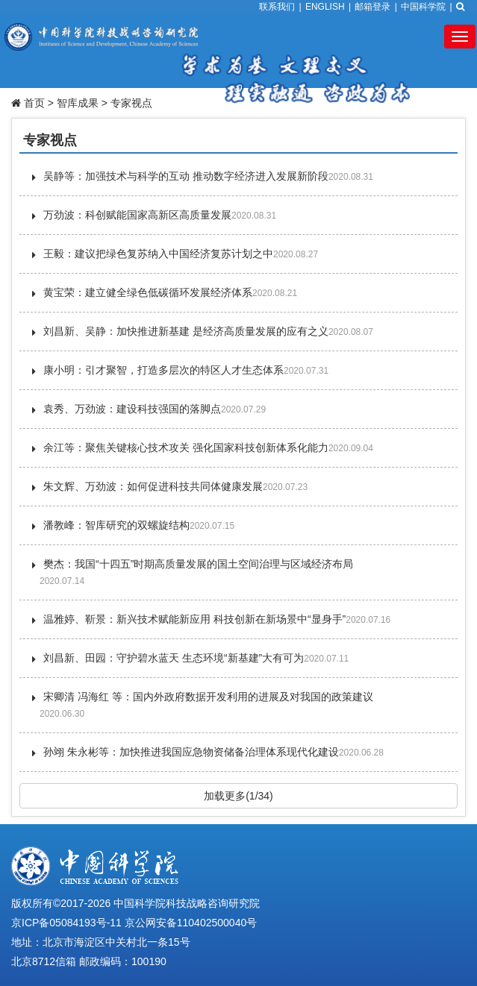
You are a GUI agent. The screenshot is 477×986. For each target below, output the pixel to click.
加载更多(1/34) (238, 796)
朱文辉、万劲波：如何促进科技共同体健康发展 (153, 486)
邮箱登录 (372, 6)
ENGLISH (325, 6)
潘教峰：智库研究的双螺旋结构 (116, 525)
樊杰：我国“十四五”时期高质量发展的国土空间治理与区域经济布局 (198, 564)
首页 (34, 103)
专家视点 (131, 103)
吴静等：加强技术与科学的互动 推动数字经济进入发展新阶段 (185, 176)
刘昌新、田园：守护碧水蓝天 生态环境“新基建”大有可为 (173, 658)
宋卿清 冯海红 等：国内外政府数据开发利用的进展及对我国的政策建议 (208, 697)
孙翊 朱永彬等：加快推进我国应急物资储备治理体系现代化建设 (191, 752)
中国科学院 (423, 6)
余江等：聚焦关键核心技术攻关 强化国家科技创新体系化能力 (185, 447)
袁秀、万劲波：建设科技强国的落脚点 (132, 409)
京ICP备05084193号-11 (66, 923)
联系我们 (277, 6)
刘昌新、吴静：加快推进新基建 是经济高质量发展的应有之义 (185, 331)
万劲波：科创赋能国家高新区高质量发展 (137, 215)
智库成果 (78, 103)
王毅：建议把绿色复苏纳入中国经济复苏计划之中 (158, 254)
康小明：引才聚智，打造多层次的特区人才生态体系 (163, 370)
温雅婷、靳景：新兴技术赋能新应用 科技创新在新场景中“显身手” (194, 619)
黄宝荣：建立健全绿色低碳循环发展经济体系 (147, 292)
